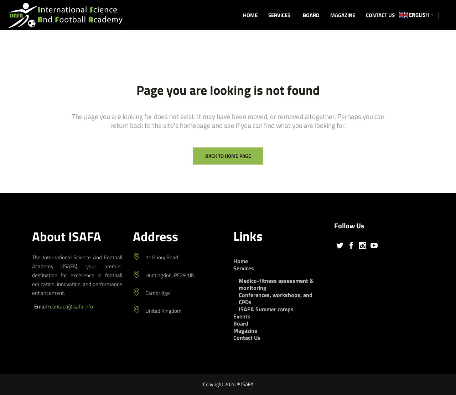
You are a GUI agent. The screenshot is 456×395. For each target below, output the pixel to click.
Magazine (245, 330)
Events (241, 316)
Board (240, 323)
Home (240, 261)
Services (243, 268)
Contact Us (246, 337)
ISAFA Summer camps (266, 309)
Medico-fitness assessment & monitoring (276, 284)
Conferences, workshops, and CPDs (275, 298)
